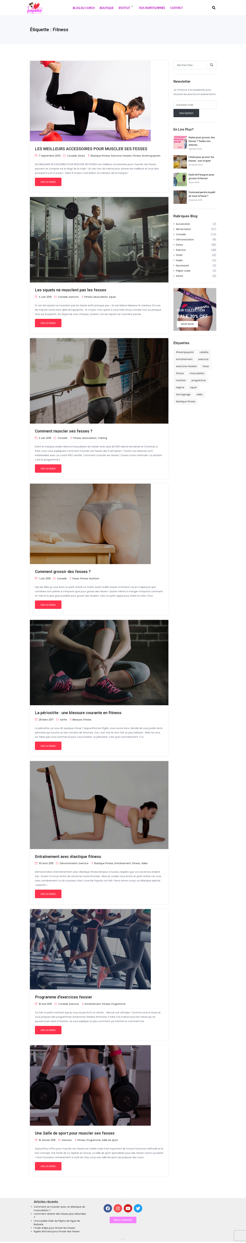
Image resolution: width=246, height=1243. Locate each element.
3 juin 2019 (45, 438)
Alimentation (183, 229)
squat (112, 297)
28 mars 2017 (46, 720)
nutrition (94, 579)
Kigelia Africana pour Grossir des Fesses (57, 1232)
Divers (81, 155)
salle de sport (110, 1141)
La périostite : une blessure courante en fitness (78, 713)
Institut (126, 7)
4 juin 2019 (45, 297)
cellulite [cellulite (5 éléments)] (204, 352)
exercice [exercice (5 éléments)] (203, 359)
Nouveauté (182, 265)
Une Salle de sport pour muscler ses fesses (75, 1134)
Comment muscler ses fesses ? (63, 431)
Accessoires (183, 224)
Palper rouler (183, 270)
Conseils (72, 155)
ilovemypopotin (151, 155)
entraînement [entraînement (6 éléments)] (184, 359)
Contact (176, 7)
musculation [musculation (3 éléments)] (197, 373)
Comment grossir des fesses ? (63, 572)
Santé (63, 720)
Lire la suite (48, 182)
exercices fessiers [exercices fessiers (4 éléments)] (186, 366)
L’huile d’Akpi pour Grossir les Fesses (54, 1229)
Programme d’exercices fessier (63, 998)
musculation (101, 297)
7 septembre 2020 (50, 155)
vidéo (144, 864)
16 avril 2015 (45, 1004)
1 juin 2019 (45, 579)
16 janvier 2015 (47, 1141)
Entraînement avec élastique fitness (68, 857)
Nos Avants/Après (152, 7)
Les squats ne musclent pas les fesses (70, 290)
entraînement (123, 864)
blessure (77, 720)
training (102, 438)
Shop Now (187, 324)
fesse (75, 579)
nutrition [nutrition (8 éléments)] (181, 380)
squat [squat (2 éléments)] (193, 387)
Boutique (107, 7)
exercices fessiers (121, 155)
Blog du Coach (84, 7)
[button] (123, 1221)
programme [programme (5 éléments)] (199, 380)
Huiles (179, 260)
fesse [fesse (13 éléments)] (206, 366)
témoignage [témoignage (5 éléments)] (183, 394)
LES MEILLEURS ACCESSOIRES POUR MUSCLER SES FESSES (91, 149)
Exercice (74, 297)
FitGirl (179, 255)
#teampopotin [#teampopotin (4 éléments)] (185, 352)
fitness (137, 155)
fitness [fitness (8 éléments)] (180, 373)
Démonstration (69, 864)
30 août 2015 (46, 864)
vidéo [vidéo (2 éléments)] (199, 394)
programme (118, 1004)
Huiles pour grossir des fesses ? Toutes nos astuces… (202, 141)
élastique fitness (100, 155)
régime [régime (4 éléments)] (180, 387)
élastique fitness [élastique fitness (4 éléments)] (185, 401)
